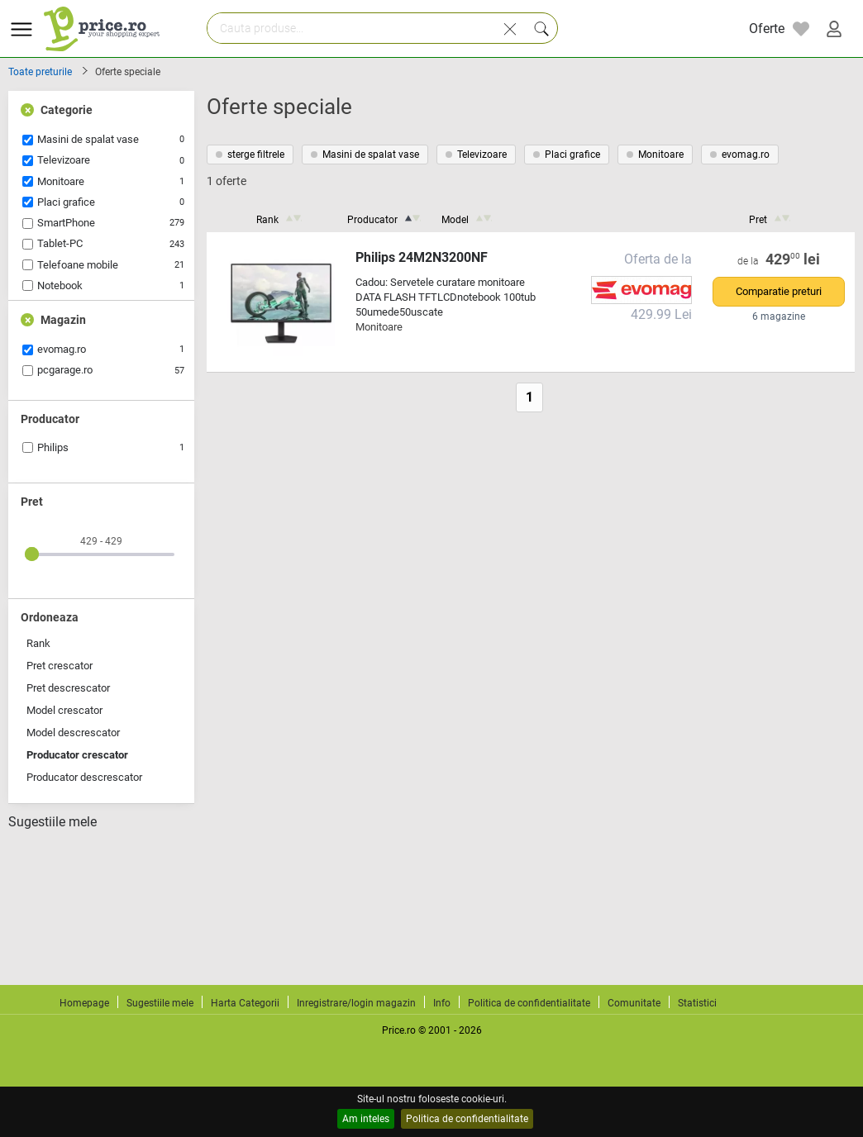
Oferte (766, 28)
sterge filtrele (250, 154)
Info (442, 1003)
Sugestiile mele (52, 822)
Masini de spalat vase (88, 139)
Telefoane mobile (77, 265)
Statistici (697, 1003)
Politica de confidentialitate (467, 1119)
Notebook (60, 285)
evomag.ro (61, 349)
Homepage (84, 1003)
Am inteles (365, 1119)
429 (793, 259)
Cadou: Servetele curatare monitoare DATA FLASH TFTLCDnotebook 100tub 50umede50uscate (445, 297)
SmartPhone (66, 222)
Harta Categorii (245, 1003)
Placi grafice (66, 202)
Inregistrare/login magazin (356, 1003)
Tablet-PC (60, 243)
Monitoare (60, 181)
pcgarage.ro (65, 370)
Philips (53, 447)
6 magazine (778, 316)
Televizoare (63, 160)
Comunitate (634, 1003)
